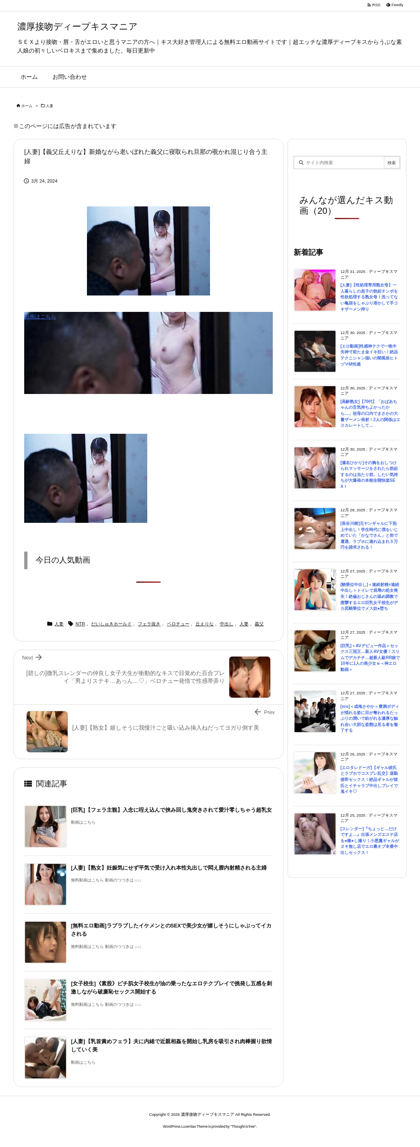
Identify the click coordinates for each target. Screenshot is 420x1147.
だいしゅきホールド (111, 623)
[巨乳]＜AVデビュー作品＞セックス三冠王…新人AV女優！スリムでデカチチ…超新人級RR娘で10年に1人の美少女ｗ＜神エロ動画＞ (370, 657)
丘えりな (205, 623)
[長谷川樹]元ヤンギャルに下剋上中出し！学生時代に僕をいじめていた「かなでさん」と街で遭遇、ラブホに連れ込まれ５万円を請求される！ (369, 535)
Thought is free (243, 1126)
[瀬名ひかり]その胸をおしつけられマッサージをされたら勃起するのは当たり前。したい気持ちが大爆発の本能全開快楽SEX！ (369, 474)
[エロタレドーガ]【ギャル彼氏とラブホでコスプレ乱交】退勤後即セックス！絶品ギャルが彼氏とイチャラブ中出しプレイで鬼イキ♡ (369, 779)
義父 (259, 623)
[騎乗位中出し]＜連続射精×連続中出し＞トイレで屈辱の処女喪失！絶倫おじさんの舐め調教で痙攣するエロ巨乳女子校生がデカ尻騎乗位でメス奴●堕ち (369, 596)
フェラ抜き (149, 623)
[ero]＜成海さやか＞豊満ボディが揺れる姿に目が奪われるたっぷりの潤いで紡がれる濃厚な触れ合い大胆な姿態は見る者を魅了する (369, 718)
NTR (80, 623)
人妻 (49, 106)
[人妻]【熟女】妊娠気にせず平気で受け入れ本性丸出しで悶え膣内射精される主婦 (169, 868)
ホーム (26, 106)
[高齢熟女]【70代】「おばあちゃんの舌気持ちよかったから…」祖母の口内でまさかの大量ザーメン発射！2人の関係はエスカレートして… (370, 413)
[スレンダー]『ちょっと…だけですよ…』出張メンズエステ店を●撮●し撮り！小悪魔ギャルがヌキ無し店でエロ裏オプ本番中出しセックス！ (369, 840)
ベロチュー (178, 623)
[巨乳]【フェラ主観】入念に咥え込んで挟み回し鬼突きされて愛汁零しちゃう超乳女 (171, 810)
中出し (226, 623)
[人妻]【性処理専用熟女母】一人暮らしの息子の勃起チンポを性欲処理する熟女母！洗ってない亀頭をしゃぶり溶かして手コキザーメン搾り (369, 297)
